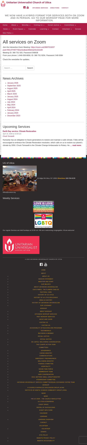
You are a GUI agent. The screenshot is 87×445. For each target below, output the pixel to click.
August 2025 (12, 88)
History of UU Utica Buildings (46, 297)
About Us (45, 276)
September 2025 (14, 86)
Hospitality (46, 366)
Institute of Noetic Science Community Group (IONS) (46, 390)
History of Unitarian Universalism (46, 302)
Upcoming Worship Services (46, 314)
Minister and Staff (45, 281)
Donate (78, 29)
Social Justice (54, 25)
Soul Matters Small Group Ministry (46, 377)
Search (30, 68)
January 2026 (12, 83)
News (6, 29)
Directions (54, 8)
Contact (65, 8)
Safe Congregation (46, 374)
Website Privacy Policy (46, 438)
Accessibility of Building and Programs (46, 328)
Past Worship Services (46, 316)
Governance (46, 350)
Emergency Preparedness (45, 358)
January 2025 (12, 97)
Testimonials (46, 330)
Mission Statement (46, 279)
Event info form (45, 410)
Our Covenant (46, 305)
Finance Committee (45, 363)
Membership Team (46, 371)
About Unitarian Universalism (46, 287)
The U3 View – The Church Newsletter (46, 398)
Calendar (32, 29)
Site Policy (8, 33)
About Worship (46, 311)
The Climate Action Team (46, 344)
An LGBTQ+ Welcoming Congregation (45, 342)
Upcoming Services (40, 8)
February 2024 (13, 110)
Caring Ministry (46, 353)
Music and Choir (45, 319)
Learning (44, 29)
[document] (43, 95)
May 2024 (11, 105)
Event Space (19, 29)
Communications (45, 355)
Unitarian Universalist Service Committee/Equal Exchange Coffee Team (46, 382)
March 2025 (12, 94)
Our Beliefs (46, 284)
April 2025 (11, 91)
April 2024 (11, 107)
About (14, 25)
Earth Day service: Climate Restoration (19, 131)
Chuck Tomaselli (8, 136)
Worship (25, 25)
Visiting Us (39, 25)
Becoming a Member (46, 333)
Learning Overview (45, 419)
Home (5, 25)
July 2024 (11, 102)
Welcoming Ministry (46, 361)
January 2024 (12, 113)
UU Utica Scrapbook (46, 401)
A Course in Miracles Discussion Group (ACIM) (46, 387)
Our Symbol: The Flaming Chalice (46, 289)
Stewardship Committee (45, 379)
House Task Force (46, 369)
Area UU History (45, 300)
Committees (70, 25)
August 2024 (12, 99)
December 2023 (13, 116)
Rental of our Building (46, 407)
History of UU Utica (46, 294)
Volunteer (67, 29)
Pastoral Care (46, 292)
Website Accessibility (45, 440)
